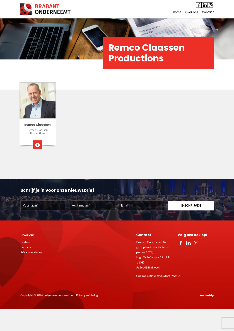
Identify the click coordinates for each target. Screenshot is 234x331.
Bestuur (25, 242)
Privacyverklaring (31, 252)
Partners (25, 247)
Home (177, 12)
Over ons (191, 12)
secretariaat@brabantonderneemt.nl (158, 275)
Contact (208, 12)
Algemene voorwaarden (59, 295)
